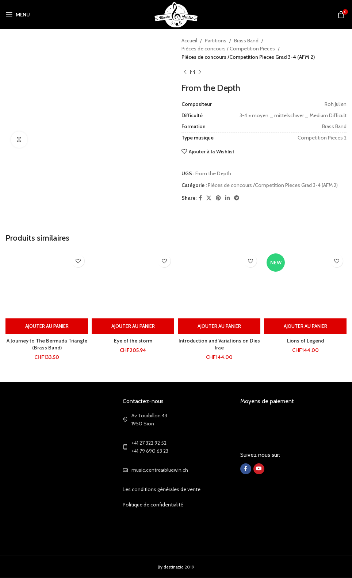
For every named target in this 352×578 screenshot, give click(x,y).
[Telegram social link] (236, 198)
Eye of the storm (133, 340)
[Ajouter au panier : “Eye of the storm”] (133, 326)
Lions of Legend (305, 340)
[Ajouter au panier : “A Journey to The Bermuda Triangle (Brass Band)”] (46, 326)
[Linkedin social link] (227, 198)
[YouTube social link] (258, 468)
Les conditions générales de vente (161, 489)
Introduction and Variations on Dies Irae (219, 344)
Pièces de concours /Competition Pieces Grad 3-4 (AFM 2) (248, 57)
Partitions (215, 40)
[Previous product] (185, 72)
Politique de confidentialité (153, 504)
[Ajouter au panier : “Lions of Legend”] (305, 326)
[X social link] (209, 198)
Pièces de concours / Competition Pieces (228, 48)
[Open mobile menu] (18, 14)
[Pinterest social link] (218, 198)
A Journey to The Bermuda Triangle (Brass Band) (47, 344)
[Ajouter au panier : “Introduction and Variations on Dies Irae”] (219, 326)
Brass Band (246, 40)
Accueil (189, 40)
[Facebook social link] (200, 198)
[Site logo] (176, 14)
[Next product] (199, 72)
